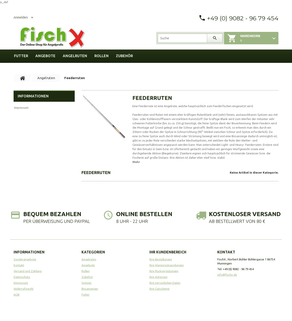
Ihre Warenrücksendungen (166, 265)
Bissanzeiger (89, 288)
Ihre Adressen (158, 277)
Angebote (45, 56)
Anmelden (21, 17)
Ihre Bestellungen (160, 259)
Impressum (21, 107)
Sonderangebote (25, 259)
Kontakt (19, 265)
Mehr (136, 161)
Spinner (86, 282)
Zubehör (124, 56)
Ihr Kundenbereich (167, 252)
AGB (16, 294)
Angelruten (75, 56)
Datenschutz (22, 277)
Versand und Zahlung (28, 271)
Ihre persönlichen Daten (164, 282)
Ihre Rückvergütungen (163, 271)
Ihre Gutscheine (159, 288)
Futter (21, 56)
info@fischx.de (227, 274)
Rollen (101, 56)
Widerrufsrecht (24, 288)
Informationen (33, 96)
